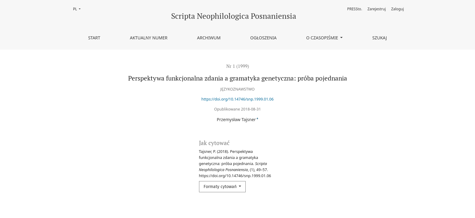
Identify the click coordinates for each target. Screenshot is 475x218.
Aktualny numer (149, 38)
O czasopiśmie (322, 38)
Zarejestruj (376, 9)
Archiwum (209, 38)
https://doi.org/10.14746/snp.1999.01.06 (237, 99)
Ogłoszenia (263, 38)
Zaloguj (397, 9)
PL (79, 8)
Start (94, 38)
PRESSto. (354, 9)
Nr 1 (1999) (237, 66)
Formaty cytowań (221, 186)
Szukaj (379, 38)
